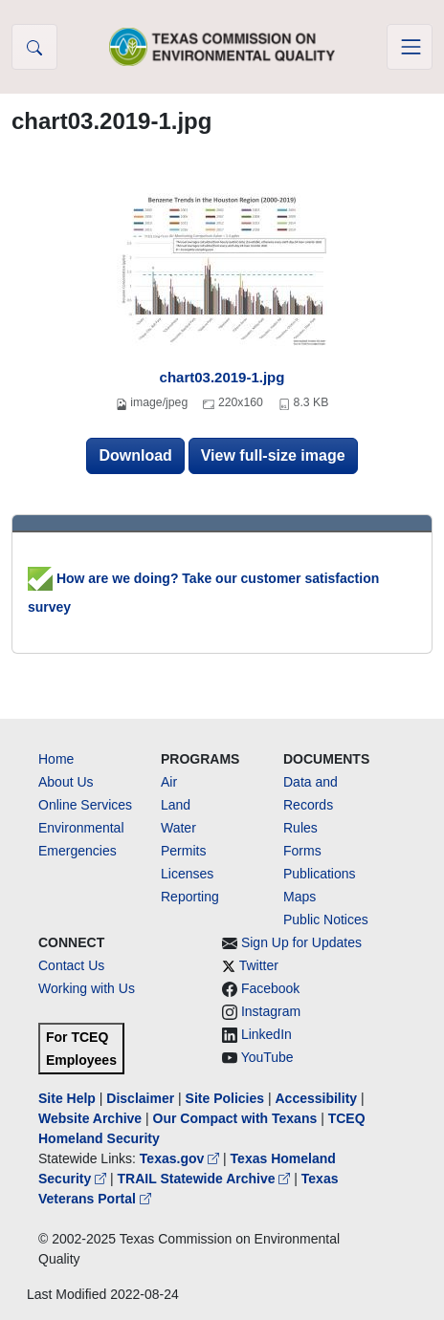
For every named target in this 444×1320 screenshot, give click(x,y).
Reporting (190, 896)
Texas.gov (181, 1158)
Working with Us (86, 988)
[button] (34, 47)
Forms (302, 850)
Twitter (258, 965)
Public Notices (325, 919)
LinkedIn (266, 1034)
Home (56, 759)
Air (169, 782)
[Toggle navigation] (410, 47)
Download (135, 455)
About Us (66, 782)
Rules (300, 827)
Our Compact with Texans (235, 1118)
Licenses (187, 873)
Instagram (270, 1011)
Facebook (270, 988)
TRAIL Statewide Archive (206, 1178)
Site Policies (225, 1098)
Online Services (85, 804)
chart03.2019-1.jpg (222, 377)
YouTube (267, 1057)
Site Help (67, 1098)
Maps (299, 896)
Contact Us (71, 965)
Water (178, 827)
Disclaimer (140, 1098)
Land (175, 804)
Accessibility (318, 1098)
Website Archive (90, 1118)
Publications (319, 873)
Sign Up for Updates (301, 942)
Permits (183, 850)
